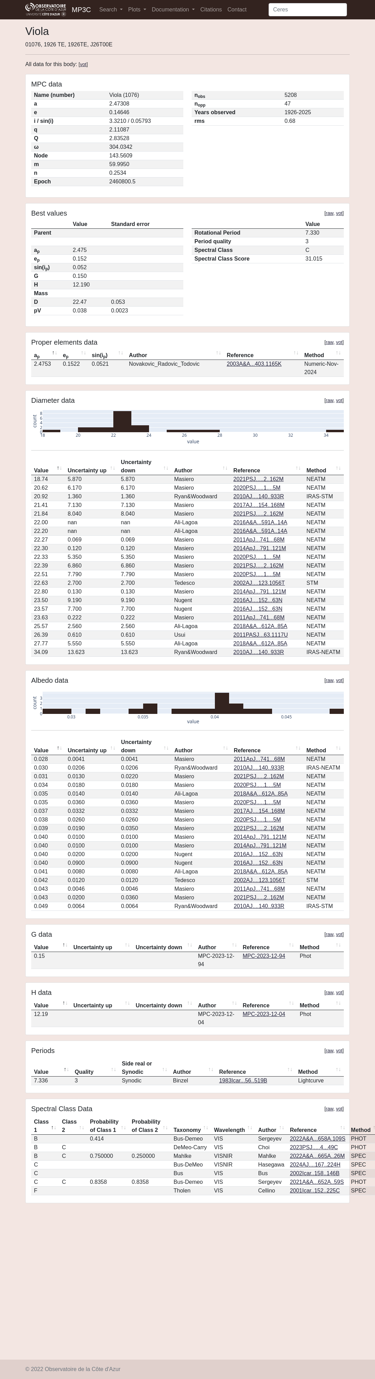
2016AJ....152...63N (257, 600)
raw (329, 213)
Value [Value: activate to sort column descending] (41, 470)
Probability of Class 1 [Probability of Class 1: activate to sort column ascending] (104, 1126)
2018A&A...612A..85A (260, 626)
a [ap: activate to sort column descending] (37, 355)
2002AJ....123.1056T (259, 583)
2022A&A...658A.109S (317, 1139)
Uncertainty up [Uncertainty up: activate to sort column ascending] (87, 470)
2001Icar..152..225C (315, 1191)
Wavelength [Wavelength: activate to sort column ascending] (229, 1130)
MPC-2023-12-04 (264, 1014)
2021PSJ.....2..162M (258, 479)
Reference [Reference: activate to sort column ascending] (240, 355)
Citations (211, 9)
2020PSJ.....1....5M (256, 488)
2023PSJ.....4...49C (314, 1147)
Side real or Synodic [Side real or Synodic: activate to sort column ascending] (137, 1068)
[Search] (308, 9)
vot (83, 64)
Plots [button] (135, 9)
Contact (236, 9)
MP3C (81, 9)
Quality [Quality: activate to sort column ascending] (84, 1072)
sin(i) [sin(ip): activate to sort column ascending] (100, 355)
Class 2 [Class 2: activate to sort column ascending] (69, 1126)
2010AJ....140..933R (258, 496)
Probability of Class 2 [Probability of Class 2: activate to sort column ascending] (146, 1126)
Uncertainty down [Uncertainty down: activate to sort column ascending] (136, 466)
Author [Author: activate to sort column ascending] (138, 355)
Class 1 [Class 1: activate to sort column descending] (41, 1126)
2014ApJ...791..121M (259, 548)
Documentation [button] (171, 9)
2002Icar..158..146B (314, 1173)
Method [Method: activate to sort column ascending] (314, 355)
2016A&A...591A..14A (260, 522)
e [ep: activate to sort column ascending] (65, 355)
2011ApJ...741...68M (259, 540)
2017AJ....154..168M (259, 505)
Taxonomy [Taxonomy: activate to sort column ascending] (187, 1130)
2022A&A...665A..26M (317, 1156)
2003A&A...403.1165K (254, 364)
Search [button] (109, 9)
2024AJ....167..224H (315, 1165)
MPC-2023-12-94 (264, 956)
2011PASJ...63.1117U (260, 635)
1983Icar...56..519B (243, 1080)
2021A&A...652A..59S (317, 1182)
